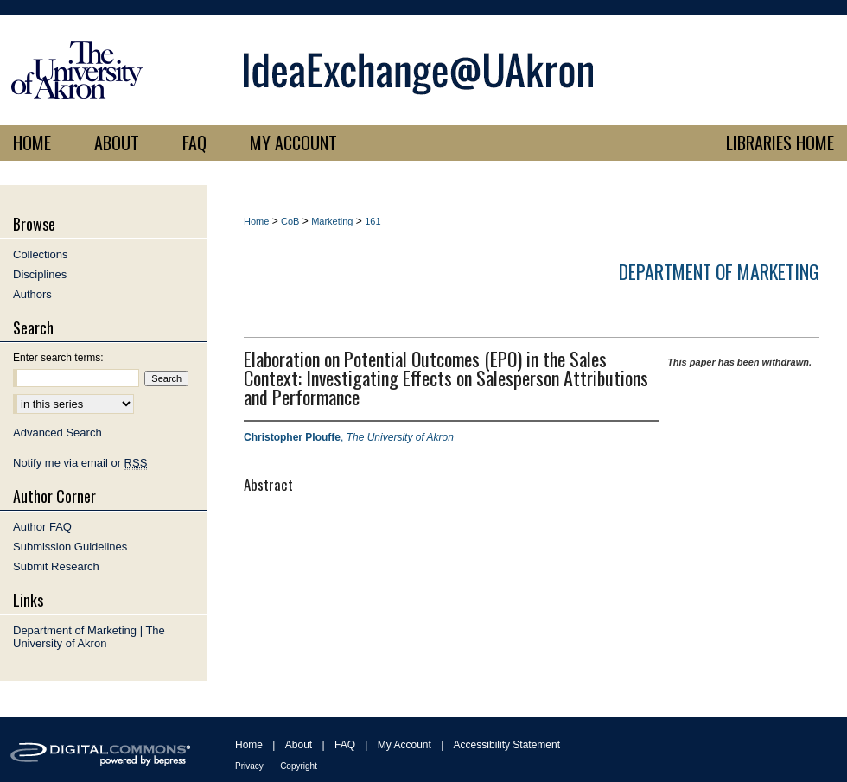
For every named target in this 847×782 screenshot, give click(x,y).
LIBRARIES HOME (780, 143)
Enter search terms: (58, 358)
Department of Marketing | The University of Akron (89, 637)
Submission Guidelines (70, 546)
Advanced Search (57, 432)
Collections (40, 254)
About (298, 745)
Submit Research (56, 566)
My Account (404, 745)
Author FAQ (42, 526)
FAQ (344, 745)
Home (256, 221)
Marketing (332, 221)
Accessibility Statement (507, 745)
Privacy (249, 766)
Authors (32, 294)
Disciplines (40, 274)
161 (372, 221)
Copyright (298, 766)
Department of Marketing (719, 271)
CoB (290, 221)
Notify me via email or (80, 462)
